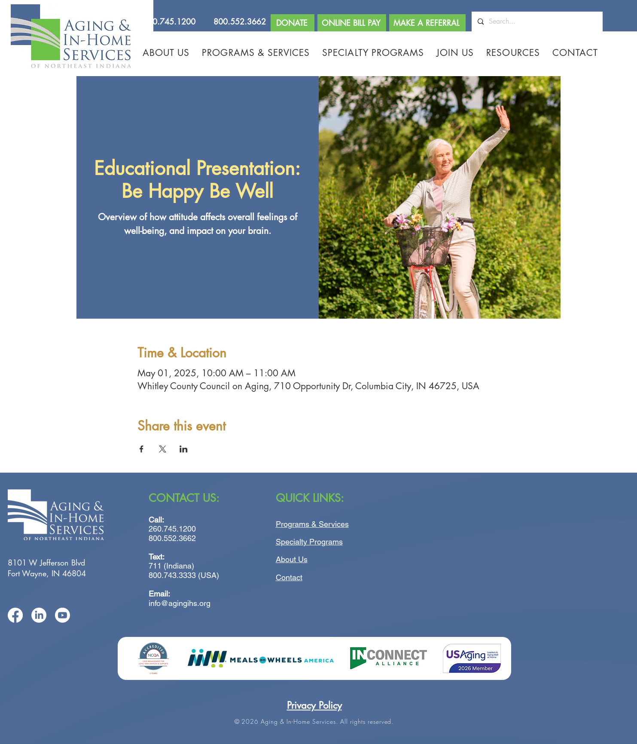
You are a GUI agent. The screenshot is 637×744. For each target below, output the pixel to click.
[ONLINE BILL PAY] (351, 22)
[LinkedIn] (38, 615)
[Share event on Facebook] (141, 449)
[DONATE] (292, 22)
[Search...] (537, 21)
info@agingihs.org (179, 603)
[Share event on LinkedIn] (184, 449)
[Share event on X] (162, 449)
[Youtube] (62, 615)
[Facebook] (15, 615)
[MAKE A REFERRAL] (427, 22)
